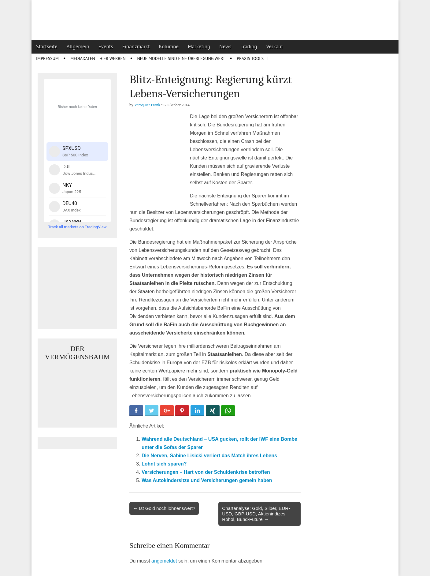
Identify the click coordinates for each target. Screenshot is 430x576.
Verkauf (274, 46)
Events (105, 46)
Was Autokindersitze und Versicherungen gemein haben (207, 480)
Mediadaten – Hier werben (98, 58)
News (225, 46)
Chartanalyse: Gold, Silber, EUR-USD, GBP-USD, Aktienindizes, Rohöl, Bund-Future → (256, 514)
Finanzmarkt (136, 46)
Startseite (46, 46)
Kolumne (169, 46)
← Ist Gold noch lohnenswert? (164, 508)
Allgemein (78, 46)
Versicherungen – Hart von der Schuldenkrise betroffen (206, 472)
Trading (249, 46)
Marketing (199, 46)
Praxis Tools (250, 58)
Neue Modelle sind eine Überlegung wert (181, 58)
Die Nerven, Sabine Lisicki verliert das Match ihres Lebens (209, 455)
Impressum (47, 58)
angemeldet (164, 560)
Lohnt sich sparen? (164, 463)
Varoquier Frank (147, 105)
